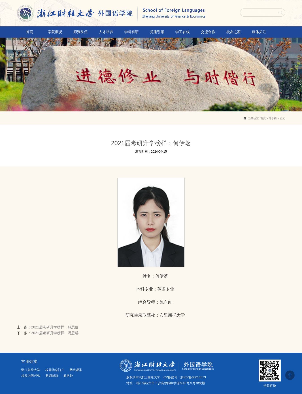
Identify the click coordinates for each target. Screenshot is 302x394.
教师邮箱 (52, 375)
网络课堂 (76, 370)
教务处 (68, 375)
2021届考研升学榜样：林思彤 (55, 327)
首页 (263, 118)
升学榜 (273, 118)
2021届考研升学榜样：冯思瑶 (55, 333)
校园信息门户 (54, 370)
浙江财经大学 (30, 370)
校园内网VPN (30, 375)
